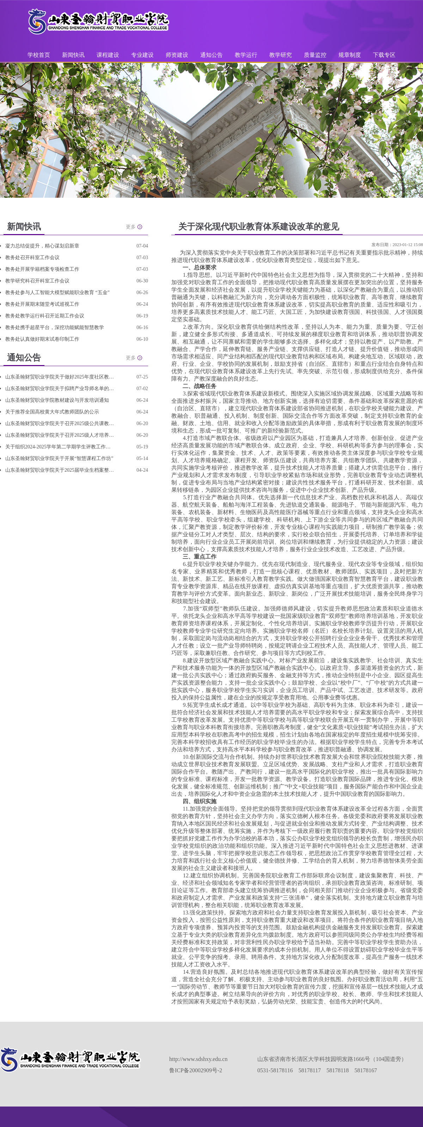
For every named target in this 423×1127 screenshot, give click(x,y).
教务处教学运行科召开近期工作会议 (44, 315)
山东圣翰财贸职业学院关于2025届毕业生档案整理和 (60, 470)
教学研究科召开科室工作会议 (37, 281)
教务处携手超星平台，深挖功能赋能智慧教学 (54, 327)
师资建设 (178, 55)
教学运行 (247, 55)
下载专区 (384, 55)
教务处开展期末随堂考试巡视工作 (42, 304)
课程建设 (109, 55)
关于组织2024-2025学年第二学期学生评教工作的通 (60, 446)
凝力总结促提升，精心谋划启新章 (42, 246)
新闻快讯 (73, 55)
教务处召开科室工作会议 (32, 257)
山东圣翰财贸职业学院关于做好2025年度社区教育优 (60, 377)
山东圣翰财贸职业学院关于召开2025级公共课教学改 (60, 423)
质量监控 (316, 55)
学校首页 (38, 55)
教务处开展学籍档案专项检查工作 (42, 269)
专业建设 (143, 55)
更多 (131, 226)
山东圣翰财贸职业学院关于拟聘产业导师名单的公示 (60, 388)
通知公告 (212, 55)
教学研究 (281, 55)
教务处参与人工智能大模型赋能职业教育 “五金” (57, 292)
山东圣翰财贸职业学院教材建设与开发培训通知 (57, 400)
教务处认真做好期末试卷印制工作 (42, 339)
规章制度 (349, 55)
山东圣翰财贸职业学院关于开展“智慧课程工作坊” (59, 458)
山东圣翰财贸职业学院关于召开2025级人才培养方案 (60, 435)
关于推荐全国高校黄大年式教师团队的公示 (52, 412)
